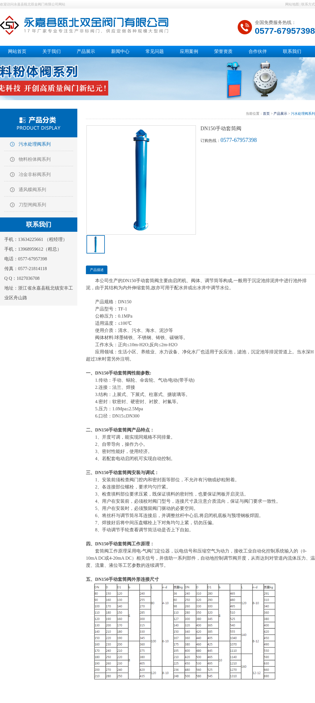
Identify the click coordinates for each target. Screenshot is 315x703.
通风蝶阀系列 (32, 189)
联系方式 (308, 4)
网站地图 (292, 4)
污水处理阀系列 (35, 144)
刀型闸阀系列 (32, 204)
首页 (266, 114)
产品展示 (280, 114)
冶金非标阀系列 (35, 174)
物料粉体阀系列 (35, 159)
